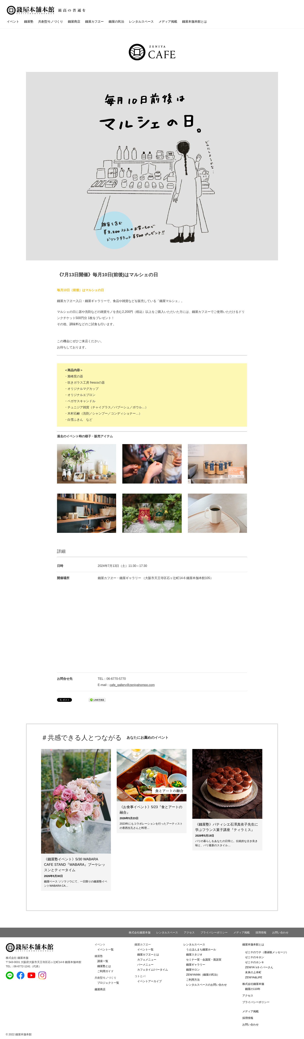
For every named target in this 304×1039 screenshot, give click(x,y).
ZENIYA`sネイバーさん (259, 967)
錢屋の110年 (252, 988)
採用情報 (261, 932)
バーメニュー (145, 964)
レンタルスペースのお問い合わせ (206, 984)
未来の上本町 (253, 972)
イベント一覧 (105, 949)
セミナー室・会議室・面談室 (203, 959)
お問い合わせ (280, 932)
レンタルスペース (141, 21)
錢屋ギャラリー (195, 964)
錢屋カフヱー (94, 21)
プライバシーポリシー (214, 932)
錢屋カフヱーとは (148, 954)
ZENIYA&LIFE (253, 977)
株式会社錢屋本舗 (139, 932)
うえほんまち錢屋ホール (201, 949)
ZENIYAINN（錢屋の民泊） (202, 974)
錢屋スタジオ (194, 954)
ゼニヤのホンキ (254, 962)
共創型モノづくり (50, 21)
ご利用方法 (193, 979)
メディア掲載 (168, 21)
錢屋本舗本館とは (194, 21)
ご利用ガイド (105, 971)
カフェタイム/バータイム (152, 969)
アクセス (189, 932)
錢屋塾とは (104, 966)
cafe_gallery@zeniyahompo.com (132, 685)
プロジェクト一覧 (108, 982)
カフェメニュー (146, 959)
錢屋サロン (193, 969)
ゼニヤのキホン (254, 957)
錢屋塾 (28, 21)
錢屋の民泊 (116, 21)
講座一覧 (102, 961)
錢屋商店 (74, 21)
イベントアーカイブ (149, 981)
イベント (13, 21)
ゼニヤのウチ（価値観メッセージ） (266, 952)
